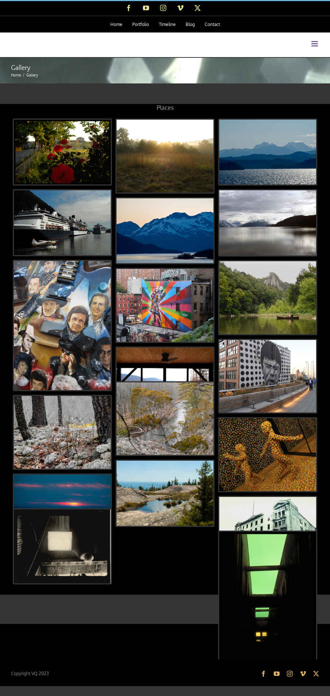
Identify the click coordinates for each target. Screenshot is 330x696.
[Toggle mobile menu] (315, 44)
